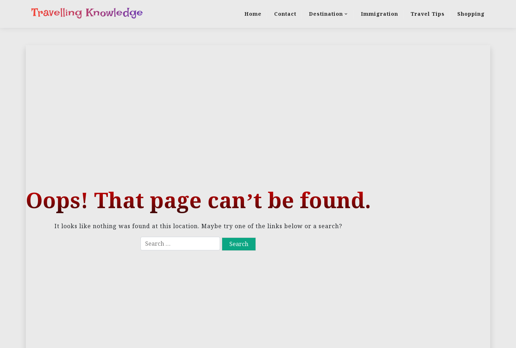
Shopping (471, 13)
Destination (326, 13)
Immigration (379, 13)
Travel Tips (428, 13)
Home (253, 13)
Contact (285, 13)
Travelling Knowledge (87, 12)
